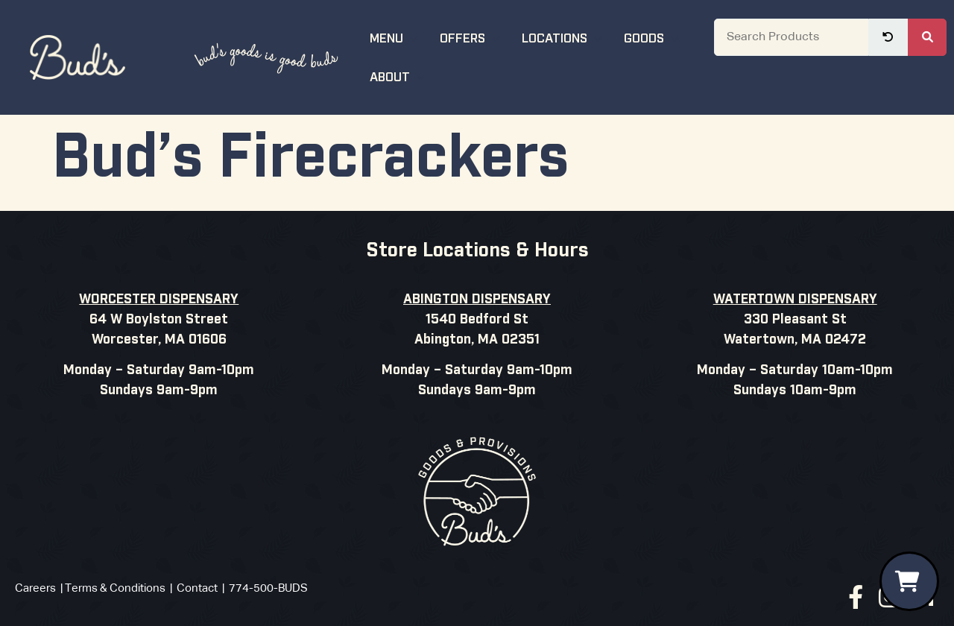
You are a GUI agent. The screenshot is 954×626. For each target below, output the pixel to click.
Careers (35, 588)
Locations (564, 37)
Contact (197, 588)
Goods (653, 37)
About (399, 75)
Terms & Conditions (115, 588)
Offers (472, 37)
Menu (396, 37)
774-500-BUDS (268, 588)
